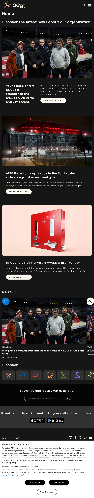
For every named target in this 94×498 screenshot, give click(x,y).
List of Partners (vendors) (13, 475)
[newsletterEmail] (47, 398)
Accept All (59, 482)
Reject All (35, 482)
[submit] (67, 398)
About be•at (10, 438)
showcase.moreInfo (53, 100)
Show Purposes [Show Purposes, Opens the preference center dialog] (47, 492)
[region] (47, 469)
